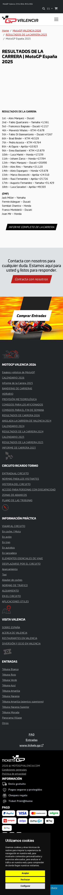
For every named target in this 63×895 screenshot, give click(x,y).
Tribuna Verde (9, 680)
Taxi (4, 574)
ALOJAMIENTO (10, 590)
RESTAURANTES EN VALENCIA (19, 638)
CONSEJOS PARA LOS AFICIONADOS (22, 404)
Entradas (31, 740)
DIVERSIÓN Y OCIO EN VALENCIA (21, 643)
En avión (7, 536)
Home (5, 30)
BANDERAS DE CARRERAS (17, 388)
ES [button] (49, 8)
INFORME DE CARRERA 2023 (19, 447)
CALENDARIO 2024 (13, 426)
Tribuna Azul (9, 685)
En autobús (8, 547)
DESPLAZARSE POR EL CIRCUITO (21, 563)
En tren (6, 542)
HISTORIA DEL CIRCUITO (16, 484)
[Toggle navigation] (56, 19)
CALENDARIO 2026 (13, 377)
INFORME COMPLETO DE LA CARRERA (31, 227)
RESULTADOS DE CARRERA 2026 (21, 415)
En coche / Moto (11, 531)
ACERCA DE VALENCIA (14, 632)
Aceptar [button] (25, 873)
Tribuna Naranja (10, 696)
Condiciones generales (14, 769)
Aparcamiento (10, 569)
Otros (5, 723)
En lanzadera (9, 553)
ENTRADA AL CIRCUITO (15, 473)
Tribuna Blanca (10, 669)
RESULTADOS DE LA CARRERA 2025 (26, 34)
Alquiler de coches (12, 580)
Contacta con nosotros (31, 279)
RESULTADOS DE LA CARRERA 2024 (22, 431)
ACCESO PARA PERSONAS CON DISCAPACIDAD (29, 489)
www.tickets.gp (31, 745)
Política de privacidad (14, 773)
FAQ (31, 734)
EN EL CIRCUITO (11, 596)
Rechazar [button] (25, 880)
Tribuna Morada (10, 712)
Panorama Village (12, 717)
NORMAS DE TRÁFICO (15, 585)
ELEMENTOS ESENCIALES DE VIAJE (22, 558)
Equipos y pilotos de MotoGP (18, 372)
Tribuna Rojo (9, 674)
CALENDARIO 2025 (13, 436)
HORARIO (7, 393)
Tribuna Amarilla (11, 690)
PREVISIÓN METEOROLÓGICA (19, 399)
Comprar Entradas (31, 315)
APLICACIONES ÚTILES (15, 601)
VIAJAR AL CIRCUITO (13, 526)
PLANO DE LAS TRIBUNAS (17, 500)
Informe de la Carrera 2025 (17, 383)
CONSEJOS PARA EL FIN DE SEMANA (23, 410)
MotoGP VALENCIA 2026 (27, 30)
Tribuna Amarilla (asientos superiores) (23, 701)
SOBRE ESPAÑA (11, 627)
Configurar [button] (25, 886)
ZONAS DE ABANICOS (14, 495)
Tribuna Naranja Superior (15, 707)
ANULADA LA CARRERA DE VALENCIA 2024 (26, 420)
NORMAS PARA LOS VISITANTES (20, 478)
